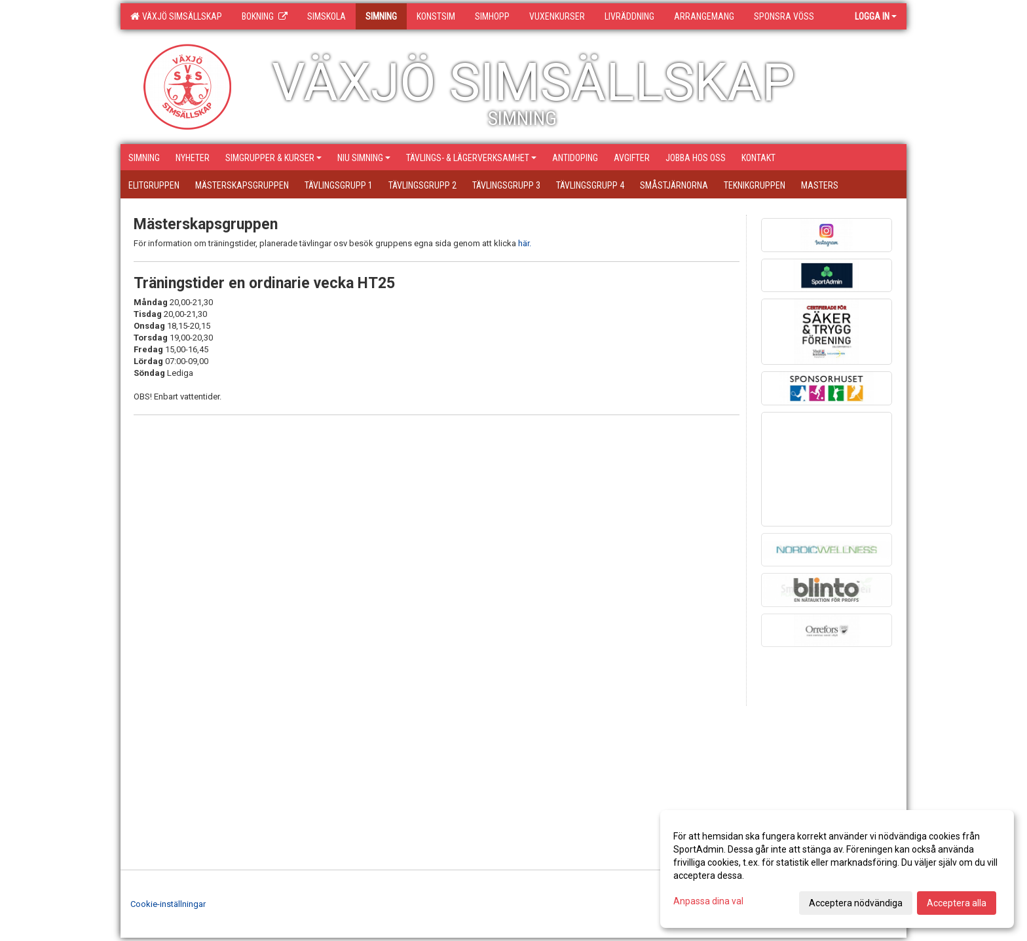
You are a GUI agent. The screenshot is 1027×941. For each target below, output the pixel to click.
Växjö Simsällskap (176, 16)
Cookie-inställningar (168, 904)
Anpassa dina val (708, 901)
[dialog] (837, 869)
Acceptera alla (956, 903)
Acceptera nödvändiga (856, 903)
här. (524, 243)
